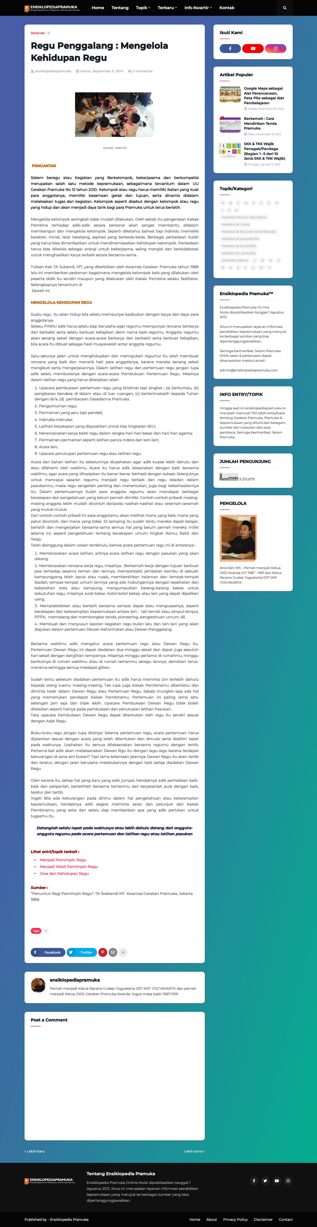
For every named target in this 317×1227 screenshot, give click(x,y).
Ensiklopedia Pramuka (69, 1219)
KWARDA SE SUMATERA (239, 246)
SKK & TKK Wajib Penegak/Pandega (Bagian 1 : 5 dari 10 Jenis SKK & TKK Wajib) (264, 151)
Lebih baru (36, 1151)
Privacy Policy (235, 1219)
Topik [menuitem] (141, 7)
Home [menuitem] (98, 7)
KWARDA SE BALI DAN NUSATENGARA (249, 232)
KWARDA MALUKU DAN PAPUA (244, 217)
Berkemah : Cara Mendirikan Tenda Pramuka (260, 123)
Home (194, 1219)
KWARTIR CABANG (235, 260)
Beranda (38, 33)
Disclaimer (263, 1219)
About (211, 1219)
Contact (286, 1219)
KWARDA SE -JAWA (235, 224)
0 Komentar (143, 71)
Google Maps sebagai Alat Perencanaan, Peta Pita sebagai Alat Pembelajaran (264, 95)
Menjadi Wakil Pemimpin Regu (69, 866)
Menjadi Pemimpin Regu (63, 860)
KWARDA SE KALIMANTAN (240, 239)
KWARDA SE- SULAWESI (239, 253)
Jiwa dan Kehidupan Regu (64, 873)
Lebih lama (193, 1151)
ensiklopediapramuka (75, 980)
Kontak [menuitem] (226, 7)
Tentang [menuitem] (120, 7)
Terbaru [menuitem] (166, 7)
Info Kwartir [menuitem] (197, 7)
